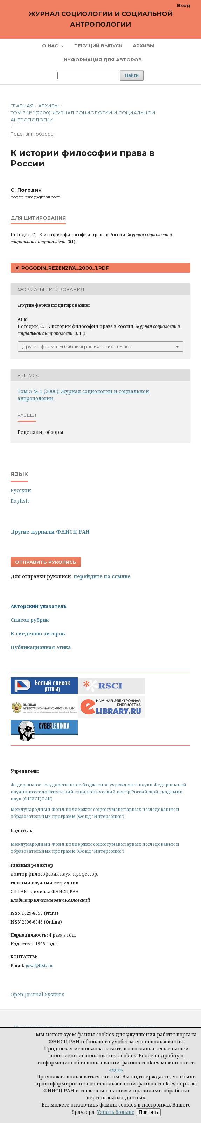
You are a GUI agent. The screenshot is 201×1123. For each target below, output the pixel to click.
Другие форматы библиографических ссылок (77, 346)
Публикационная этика (41, 647)
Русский (21, 490)
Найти (132, 75)
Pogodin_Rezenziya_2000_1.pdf (64, 268)
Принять (148, 1112)
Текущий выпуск (98, 45)
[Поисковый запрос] (88, 75)
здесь (116, 1069)
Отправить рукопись (45, 562)
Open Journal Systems (37, 994)
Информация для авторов (103, 59)
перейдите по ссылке (102, 576)
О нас (51, 45)
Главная (22, 105)
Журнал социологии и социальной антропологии (101, 19)
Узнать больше (115, 1112)
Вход (183, 5)
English (20, 500)
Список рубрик (30, 619)
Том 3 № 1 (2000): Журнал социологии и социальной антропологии (83, 116)
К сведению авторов (38, 633)
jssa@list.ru (39, 966)
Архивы (143, 45)
